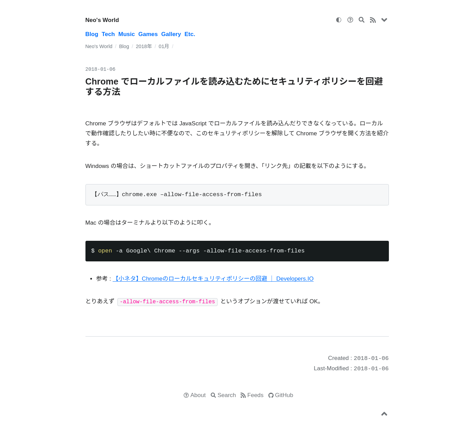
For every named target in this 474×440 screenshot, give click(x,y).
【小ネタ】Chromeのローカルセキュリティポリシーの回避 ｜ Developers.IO (213, 278)
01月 (164, 46)
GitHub (284, 395)
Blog (92, 34)
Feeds (255, 395)
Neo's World (102, 20)
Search (227, 395)
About (198, 395)
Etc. (189, 34)
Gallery (171, 34)
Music (126, 34)
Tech (108, 34)
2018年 (144, 46)
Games (148, 34)
